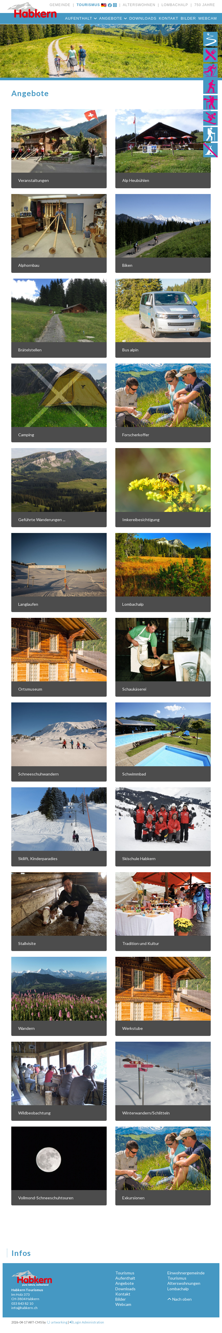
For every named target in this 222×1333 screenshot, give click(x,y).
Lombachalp (178, 1288)
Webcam (207, 18)
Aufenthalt (81, 18)
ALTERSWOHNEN (138, 5)
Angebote (113, 18)
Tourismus (124, 1272)
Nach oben (179, 1299)
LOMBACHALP (173, 5)
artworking (57, 1322)
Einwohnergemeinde (186, 1272)
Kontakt (168, 18)
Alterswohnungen (183, 1283)
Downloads (142, 18)
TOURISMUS (87, 5)
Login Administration (86, 1322)
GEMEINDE (59, 5)
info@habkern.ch (24, 1308)
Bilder (188, 18)
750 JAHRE (203, 5)
